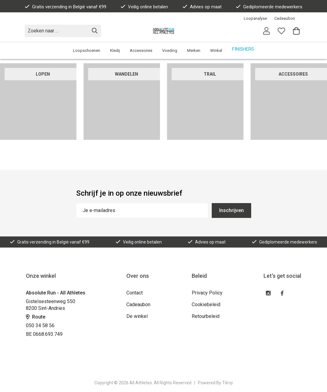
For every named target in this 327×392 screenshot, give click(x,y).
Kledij (115, 50)
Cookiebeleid (206, 304)
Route (35, 317)
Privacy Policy (207, 293)
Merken (193, 50)
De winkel (137, 316)
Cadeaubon (284, 18)
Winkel (216, 50)
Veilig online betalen (144, 7)
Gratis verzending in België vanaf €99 (65, 7)
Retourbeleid (205, 316)
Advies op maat (202, 7)
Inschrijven (231, 210)
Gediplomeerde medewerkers (269, 7)
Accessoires (141, 50)
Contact (134, 293)
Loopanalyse (255, 18)
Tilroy (227, 382)
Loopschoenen (86, 50)
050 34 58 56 (40, 325)
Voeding (169, 50)
